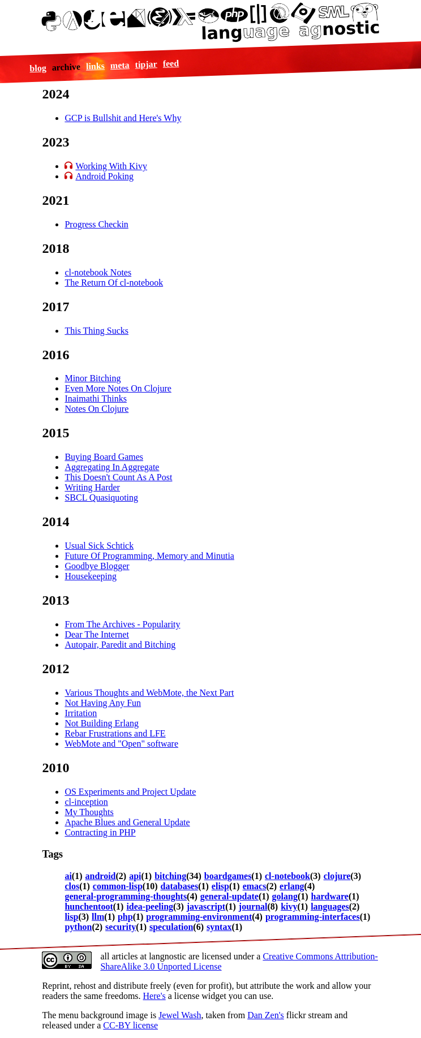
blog (37, 68)
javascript (206, 906)
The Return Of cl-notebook (114, 282)
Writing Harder (92, 487)
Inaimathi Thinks (95, 398)
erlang (292, 886)
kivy (289, 906)
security (120, 927)
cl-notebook (287, 876)
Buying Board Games (104, 457)
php (125, 916)
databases (180, 886)
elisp (220, 886)
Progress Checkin (96, 224)
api (135, 876)
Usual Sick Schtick (99, 545)
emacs (255, 886)
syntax (219, 927)
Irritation (81, 713)
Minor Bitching (93, 378)
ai (68, 876)
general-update (229, 896)
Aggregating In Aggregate (112, 467)
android (100, 876)
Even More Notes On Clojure (118, 388)
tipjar (146, 64)
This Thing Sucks (96, 330)
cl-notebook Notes (98, 272)
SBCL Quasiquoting (101, 497)
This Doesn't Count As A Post (118, 477)
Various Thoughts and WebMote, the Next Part (149, 692)
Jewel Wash (179, 1015)
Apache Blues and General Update (127, 822)
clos (72, 886)
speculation (171, 927)
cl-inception (86, 802)
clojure (337, 876)
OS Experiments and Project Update (130, 791)
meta (119, 65)
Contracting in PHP (100, 832)
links (95, 66)
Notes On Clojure (96, 409)
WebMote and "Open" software (121, 743)
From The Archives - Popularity (122, 624)
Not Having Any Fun (103, 703)
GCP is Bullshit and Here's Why (123, 118)
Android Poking (104, 176)
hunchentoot (89, 906)
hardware (330, 896)
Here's (154, 996)
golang (285, 896)
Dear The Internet (96, 634)
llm (98, 916)
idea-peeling (149, 906)
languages (330, 906)
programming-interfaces (312, 916)
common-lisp (118, 886)
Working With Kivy (111, 166)
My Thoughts (89, 812)
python (78, 927)
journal (253, 906)
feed (170, 63)
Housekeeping (91, 576)
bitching (170, 876)
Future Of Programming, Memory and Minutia (149, 556)
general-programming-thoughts (126, 896)
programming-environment (199, 916)
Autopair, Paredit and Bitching (120, 644)
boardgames (228, 876)
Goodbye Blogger (97, 566)
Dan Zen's (265, 1015)
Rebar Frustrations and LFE (115, 733)
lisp (71, 916)
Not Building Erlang (102, 723)
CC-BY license (130, 1025)
